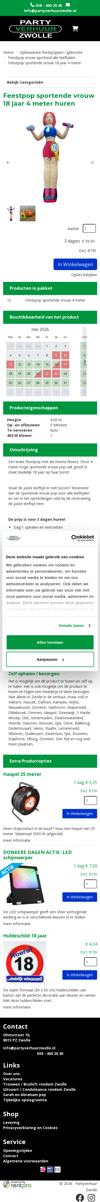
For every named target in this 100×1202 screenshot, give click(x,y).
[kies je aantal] (90, 800)
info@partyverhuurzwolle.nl (50, 10)
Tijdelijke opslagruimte (25, 1099)
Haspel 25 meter (22, 774)
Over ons (11, 1073)
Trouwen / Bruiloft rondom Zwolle (35, 1084)
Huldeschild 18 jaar (25, 935)
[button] (8, 162)
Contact (10, 1155)
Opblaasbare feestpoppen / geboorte (51, 52)
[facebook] (80, 1198)
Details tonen (71, 625)
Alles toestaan (50, 642)
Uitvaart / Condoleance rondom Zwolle (39, 1089)
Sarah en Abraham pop (24, 1094)
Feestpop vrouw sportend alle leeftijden (41, 57)
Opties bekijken (84, 274)
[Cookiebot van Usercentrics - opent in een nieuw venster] (71, 538)
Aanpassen (50, 659)
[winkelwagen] (75, 28)
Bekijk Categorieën (50, 82)
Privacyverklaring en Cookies (30, 1127)
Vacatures (12, 1078)
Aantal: (73, 228)
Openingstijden (17, 1150)
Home (8, 52)
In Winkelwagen (75, 264)
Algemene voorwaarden (25, 1160)
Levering (11, 1122)
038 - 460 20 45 (48, 5)
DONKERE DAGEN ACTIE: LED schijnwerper (37, 855)
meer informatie (17, 840)
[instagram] (91, 1198)
